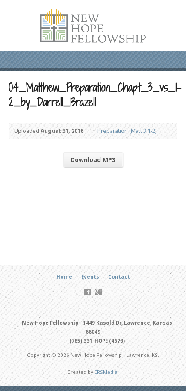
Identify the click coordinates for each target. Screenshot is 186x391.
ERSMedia (106, 372)
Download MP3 (93, 160)
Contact (119, 276)
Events (90, 276)
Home (64, 276)
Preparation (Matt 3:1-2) (126, 131)
